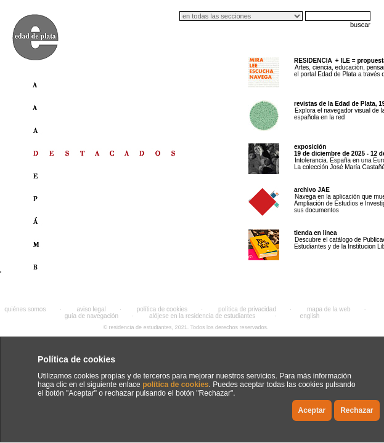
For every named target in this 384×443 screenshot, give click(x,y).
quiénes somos (25, 309)
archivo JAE (312, 189)
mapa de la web (329, 309)
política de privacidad (247, 309)
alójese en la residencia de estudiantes (202, 316)
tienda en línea (315, 232)
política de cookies (175, 384)
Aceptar (312, 410)
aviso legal (90, 309)
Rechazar (356, 410)
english (310, 316)
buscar (360, 24)
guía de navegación (91, 316)
